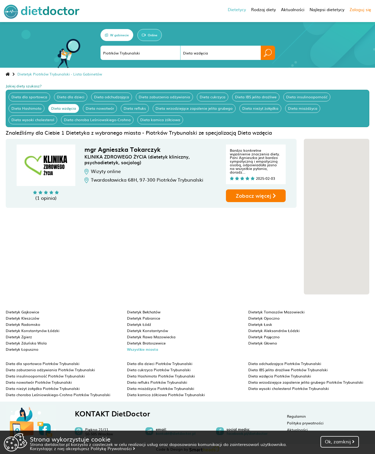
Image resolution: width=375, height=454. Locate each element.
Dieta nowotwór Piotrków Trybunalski (39, 382)
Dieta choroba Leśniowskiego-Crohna (97, 119)
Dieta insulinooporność (306, 96)
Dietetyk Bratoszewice (146, 343)
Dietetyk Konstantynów (147, 330)
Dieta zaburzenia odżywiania (164, 96)
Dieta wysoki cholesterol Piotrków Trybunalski (288, 388)
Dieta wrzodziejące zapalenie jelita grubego (194, 108)
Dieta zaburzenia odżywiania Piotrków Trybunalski (50, 369)
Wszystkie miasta (142, 349)
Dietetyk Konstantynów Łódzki (32, 330)
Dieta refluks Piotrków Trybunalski (157, 382)
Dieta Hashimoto (26, 108)
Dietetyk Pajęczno (264, 336)
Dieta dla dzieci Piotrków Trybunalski (159, 363)
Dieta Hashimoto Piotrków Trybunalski (161, 376)
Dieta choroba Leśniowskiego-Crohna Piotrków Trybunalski (58, 394)
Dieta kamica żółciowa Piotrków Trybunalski (166, 394)
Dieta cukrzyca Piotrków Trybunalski (159, 369)
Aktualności (297, 429)
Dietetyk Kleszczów (22, 318)
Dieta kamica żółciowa (160, 119)
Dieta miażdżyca (302, 108)
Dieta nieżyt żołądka (260, 108)
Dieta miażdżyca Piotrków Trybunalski (160, 388)
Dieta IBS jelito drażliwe (256, 96)
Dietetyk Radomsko (23, 324)
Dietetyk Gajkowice (22, 311)
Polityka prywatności (305, 422)
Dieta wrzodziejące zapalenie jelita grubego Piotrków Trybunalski (305, 382)
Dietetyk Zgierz (19, 336)
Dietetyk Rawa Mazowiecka (151, 336)
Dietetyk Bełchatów (143, 311)
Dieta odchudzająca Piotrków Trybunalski (284, 363)
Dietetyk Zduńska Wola (26, 343)
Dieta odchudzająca (111, 96)
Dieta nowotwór (100, 108)
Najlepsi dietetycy (327, 9)
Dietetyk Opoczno (264, 318)
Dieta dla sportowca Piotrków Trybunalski (42, 363)
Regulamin (296, 416)
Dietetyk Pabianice (143, 318)
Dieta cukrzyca (212, 96)
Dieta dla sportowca (29, 96)
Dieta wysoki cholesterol (32, 119)
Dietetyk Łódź (139, 324)
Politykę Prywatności (113, 448)
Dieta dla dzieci (70, 96)
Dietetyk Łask (260, 324)
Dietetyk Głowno (262, 343)
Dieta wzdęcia (63, 108)
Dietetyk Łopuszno (22, 349)
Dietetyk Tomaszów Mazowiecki (276, 311)
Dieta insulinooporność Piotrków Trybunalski (45, 376)
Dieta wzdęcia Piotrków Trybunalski (279, 376)
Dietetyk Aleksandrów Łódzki (274, 330)
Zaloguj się (360, 9)
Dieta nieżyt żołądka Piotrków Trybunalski (43, 388)
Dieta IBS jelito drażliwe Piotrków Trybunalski (288, 369)
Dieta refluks (135, 108)
